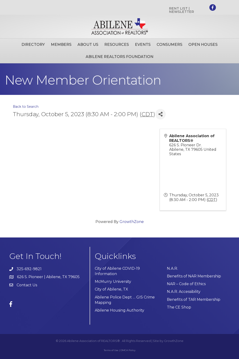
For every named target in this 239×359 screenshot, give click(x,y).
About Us (87, 44)
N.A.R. (172, 268)
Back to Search (26, 106)
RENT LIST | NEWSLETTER (181, 10)
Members (61, 44)
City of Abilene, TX (111, 289)
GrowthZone (132, 221)
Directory (33, 44)
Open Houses (203, 44)
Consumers (169, 44)
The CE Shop (179, 307)
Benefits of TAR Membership (193, 299)
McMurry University (113, 281)
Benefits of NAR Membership (194, 276)
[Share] (160, 114)
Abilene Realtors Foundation (119, 56)
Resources (116, 44)
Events (143, 44)
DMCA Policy (127, 350)
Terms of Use (111, 350)
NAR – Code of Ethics (186, 284)
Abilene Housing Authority (119, 310)
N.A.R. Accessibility (184, 291)
